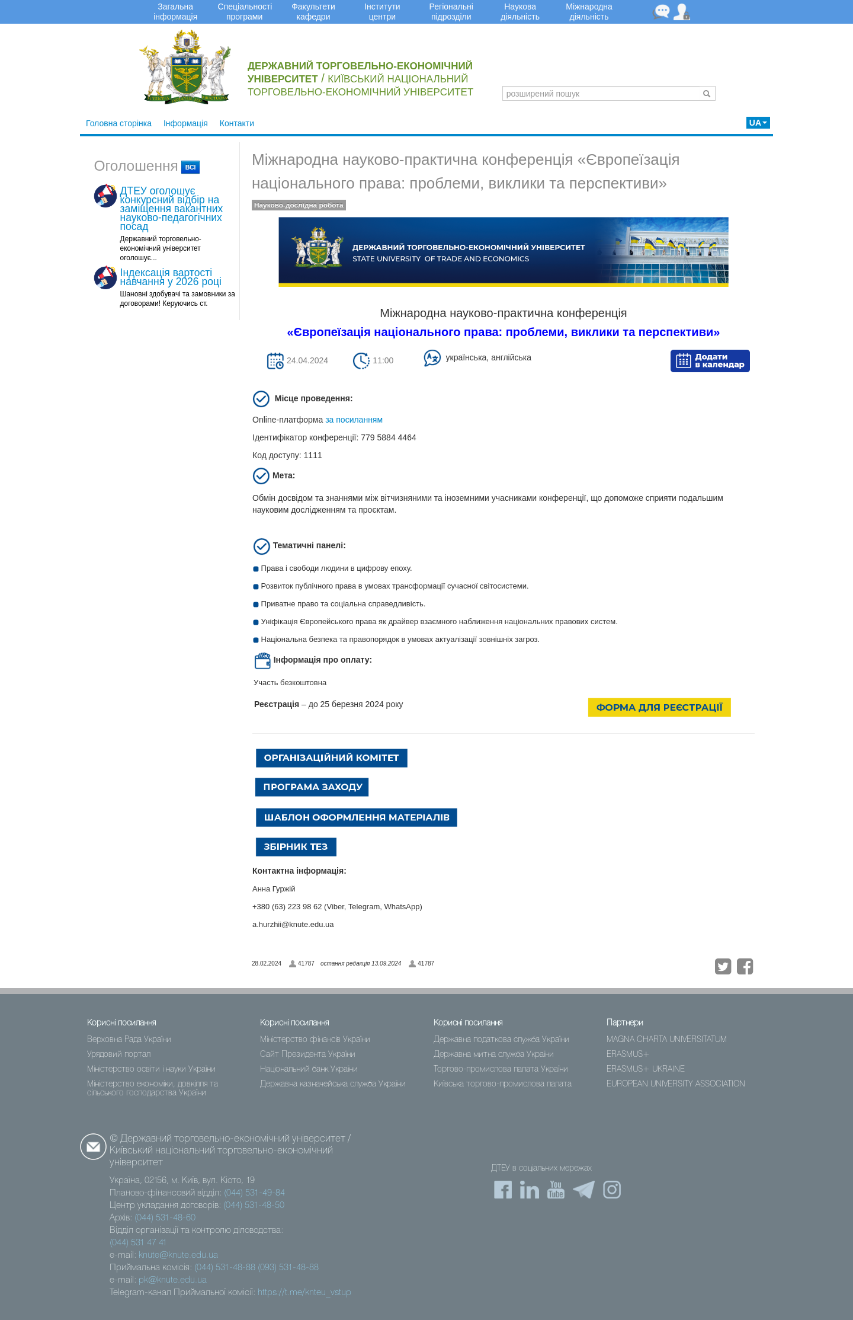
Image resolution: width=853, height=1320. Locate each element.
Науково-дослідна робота (299, 205)
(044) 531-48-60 (164, 1218)
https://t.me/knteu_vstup (304, 1293)
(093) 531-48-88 (288, 1268)
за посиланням (354, 419)
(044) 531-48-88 (224, 1268)
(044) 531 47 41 (138, 1243)
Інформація (185, 123)
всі (190, 167)
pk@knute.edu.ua (173, 1280)
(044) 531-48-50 (253, 1205)
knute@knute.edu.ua (178, 1255)
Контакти (237, 123)
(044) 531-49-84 (254, 1193)
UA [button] (758, 122)
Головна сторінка (119, 123)
